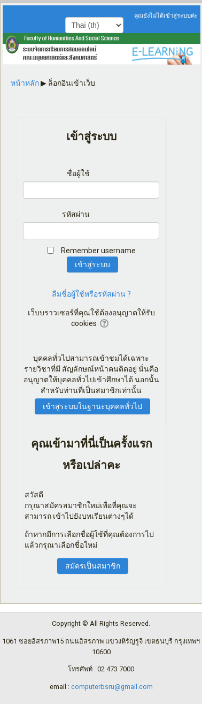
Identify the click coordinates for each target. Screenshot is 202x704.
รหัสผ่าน (76, 214)
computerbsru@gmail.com (112, 687)
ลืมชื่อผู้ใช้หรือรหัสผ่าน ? (91, 294)
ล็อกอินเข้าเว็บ (71, 83)
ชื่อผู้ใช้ (78, 173)
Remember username (98, 250)
